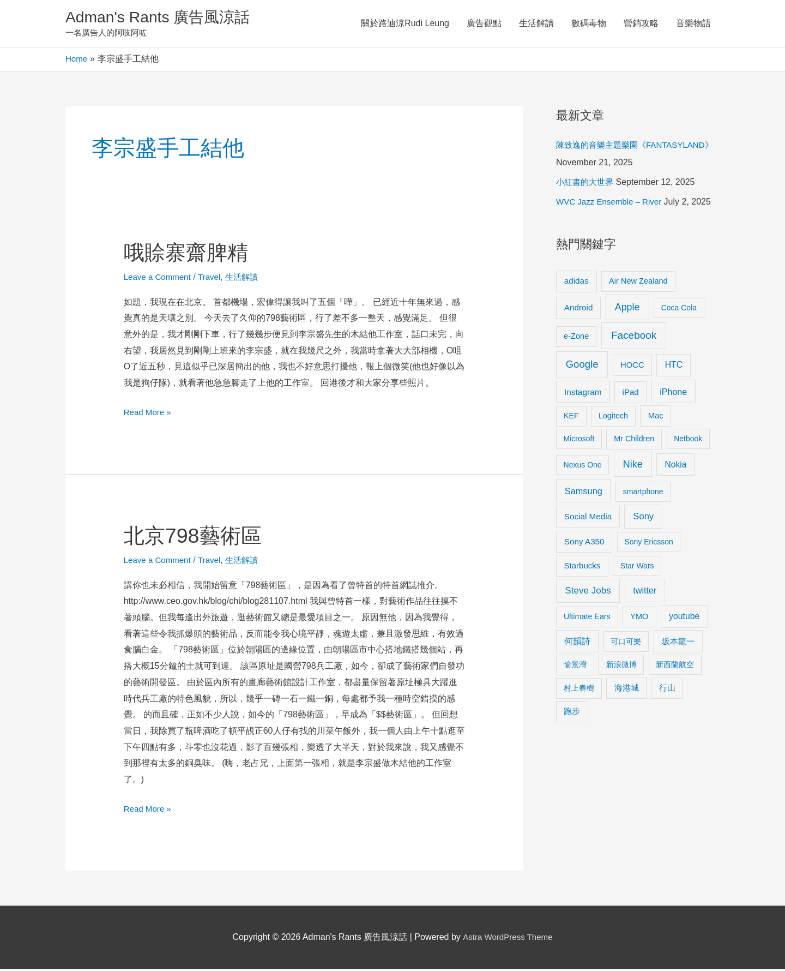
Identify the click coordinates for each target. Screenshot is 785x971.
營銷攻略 (641, 24)
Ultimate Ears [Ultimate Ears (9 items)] (587, 618)
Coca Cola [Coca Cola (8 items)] (679, 309)
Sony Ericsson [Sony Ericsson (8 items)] (648, 544)
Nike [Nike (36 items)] (633, 466)
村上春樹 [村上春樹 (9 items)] (579, 690)
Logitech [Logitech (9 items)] (613, 417)
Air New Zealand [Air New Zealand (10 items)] (638, 283)
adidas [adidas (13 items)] (576, 282)
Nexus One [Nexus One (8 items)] (583, 467)
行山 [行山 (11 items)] (667, 690)
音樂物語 (693, 24)
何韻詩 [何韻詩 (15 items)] (577, 643)
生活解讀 (536, 24)
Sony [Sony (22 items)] (643, 518)
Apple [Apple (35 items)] (627, 309)
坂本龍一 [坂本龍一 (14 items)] (678, 643)
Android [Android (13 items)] (578, 309)
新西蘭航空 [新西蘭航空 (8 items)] (675, 666)
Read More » (149, 412)
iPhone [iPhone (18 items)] (673, 394)
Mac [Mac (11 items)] (655, 417)
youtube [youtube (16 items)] (684, 618)
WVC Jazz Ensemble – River (612, 203)
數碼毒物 (588, 24)
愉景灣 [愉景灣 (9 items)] (575, 666)
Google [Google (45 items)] (582, 366)
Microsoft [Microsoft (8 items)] (579, 440)
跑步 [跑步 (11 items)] (572, 713)
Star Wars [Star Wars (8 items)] (637, 568)
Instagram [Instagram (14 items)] (583, 394)
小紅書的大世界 (586, 184)
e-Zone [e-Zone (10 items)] (576, 338)
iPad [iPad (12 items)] (631, 394)
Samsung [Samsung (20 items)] (583, 493)
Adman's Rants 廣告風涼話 (163, 18)
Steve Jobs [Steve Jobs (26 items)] (588, 593)
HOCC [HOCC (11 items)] (632, 367)
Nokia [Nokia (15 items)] (675, 466)
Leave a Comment (159, 279)
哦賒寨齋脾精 (189, 254)
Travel (214, 279)
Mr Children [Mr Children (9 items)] (634, 440)
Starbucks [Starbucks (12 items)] (582, 567)
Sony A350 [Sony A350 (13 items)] (584, 543)
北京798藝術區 (196, 537)
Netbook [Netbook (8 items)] (688, 440)
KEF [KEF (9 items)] (571, 417)
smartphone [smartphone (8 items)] (643, 493)
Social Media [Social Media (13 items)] (588, 518)
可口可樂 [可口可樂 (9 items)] (626, 643)
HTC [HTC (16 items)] (674, 366)
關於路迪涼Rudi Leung (405, 24)
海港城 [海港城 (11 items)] (626, 690)
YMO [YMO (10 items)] (639, 618)
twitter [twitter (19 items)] (644, 592)
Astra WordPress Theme (507, 939)
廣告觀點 (484, 24)
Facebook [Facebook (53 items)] (633, 337)
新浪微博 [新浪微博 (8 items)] (621, 666)
